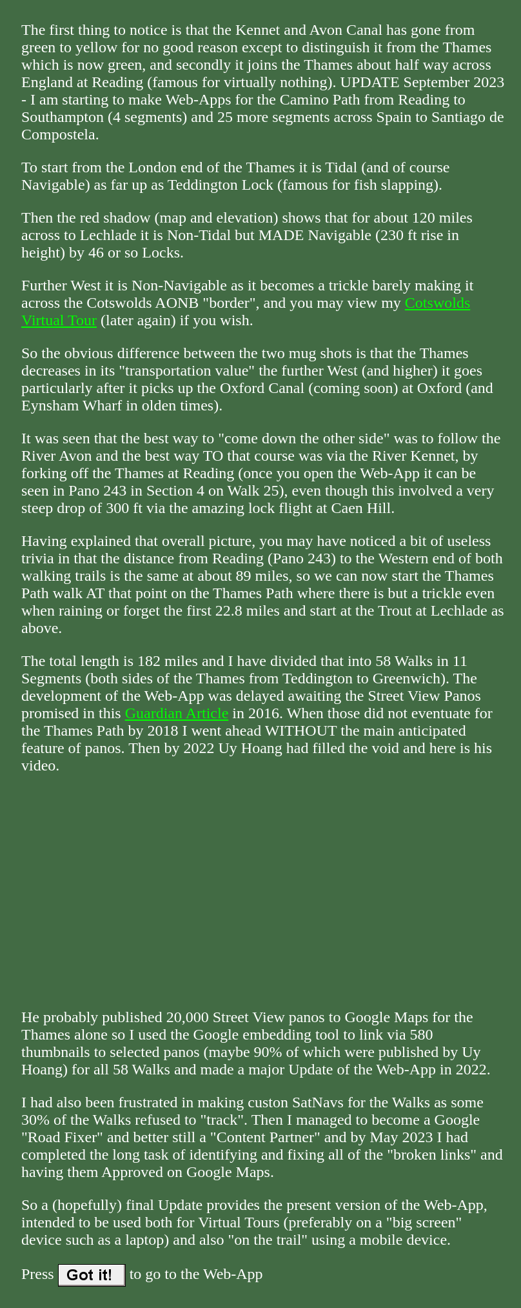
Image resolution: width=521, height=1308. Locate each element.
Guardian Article (177, 713)
